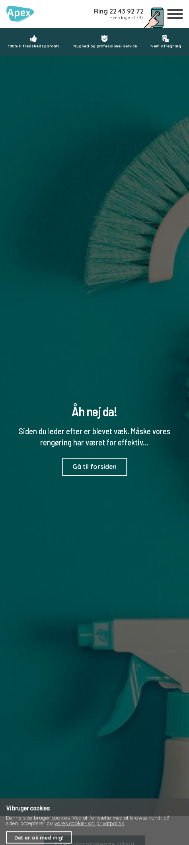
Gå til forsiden (94, 467)
